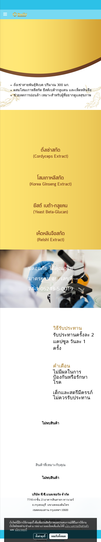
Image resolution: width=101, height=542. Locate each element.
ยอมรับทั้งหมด (58, 536)
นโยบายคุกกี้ (21, 529)
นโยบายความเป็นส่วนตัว (77, 526)
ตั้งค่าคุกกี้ (40, 536)
